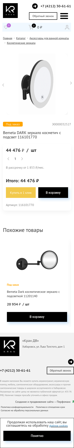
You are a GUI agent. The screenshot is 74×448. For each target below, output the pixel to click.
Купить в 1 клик (21, 193)
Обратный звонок (43, 16)
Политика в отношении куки (50, 406)
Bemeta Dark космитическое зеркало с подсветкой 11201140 (33, 294)
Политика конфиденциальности (17, 406)
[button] (3, 85)
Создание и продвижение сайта (34, 402)
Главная (7, 38)
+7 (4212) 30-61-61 (55, 6)
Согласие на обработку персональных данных (24, 410)
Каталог (21, 38)
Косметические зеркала (21, 43)
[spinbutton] (15, 158)
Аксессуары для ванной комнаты (49, 38)
